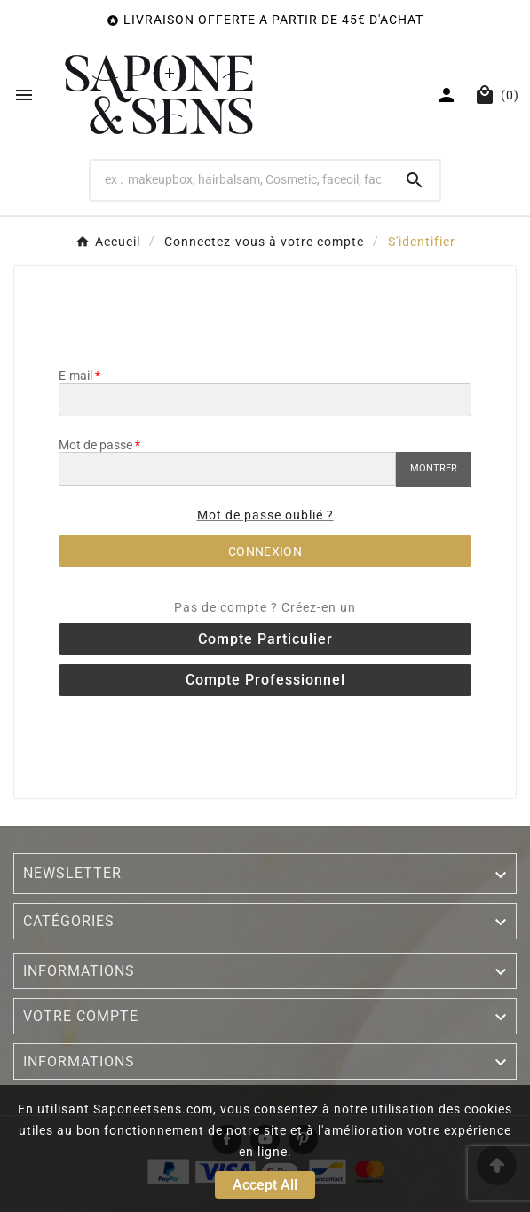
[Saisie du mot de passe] (227, 469)
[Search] (240, 179)
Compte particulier (265, 638)
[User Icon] (449, 95)
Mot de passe (95, 445)
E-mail (75, 375)
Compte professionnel (265, 679)
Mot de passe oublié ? (265, 515)
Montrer (433, 468)
